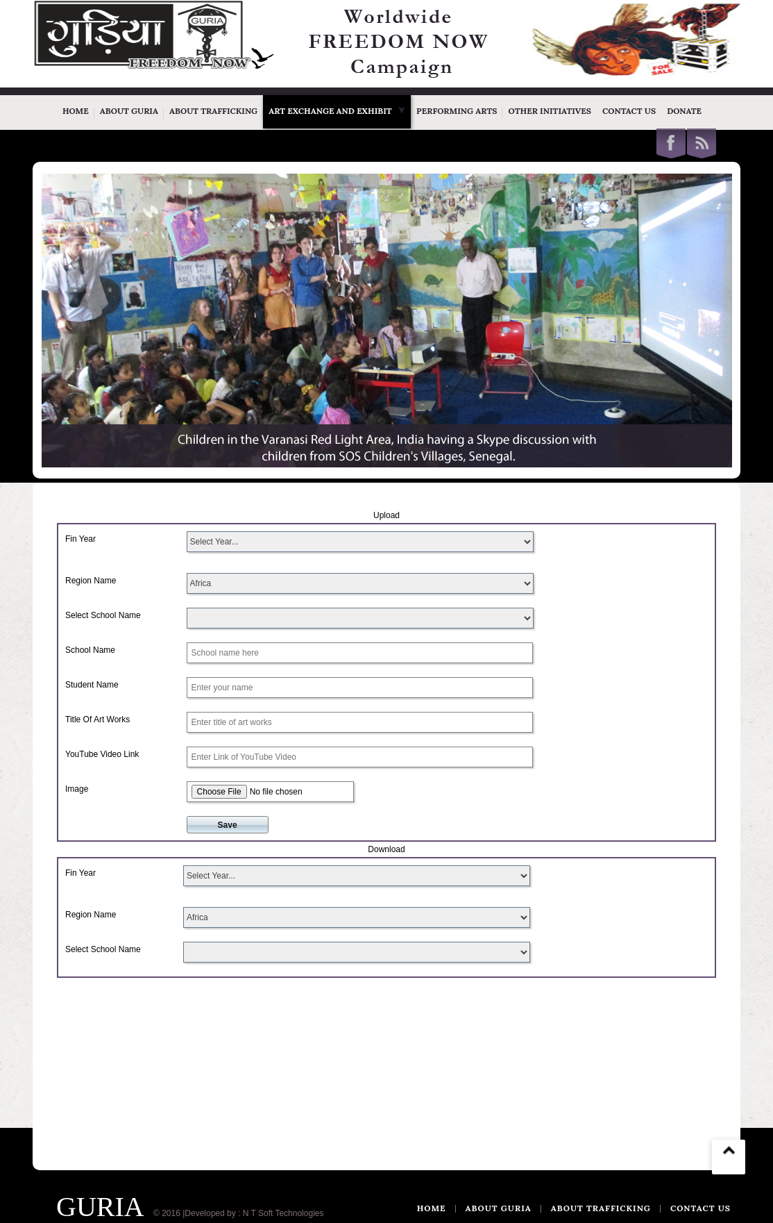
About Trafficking (213, 111)
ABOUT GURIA (499, 1208)
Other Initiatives (549, 111)
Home (75, 111)
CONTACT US (700, 1208)
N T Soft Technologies (283, 1213)
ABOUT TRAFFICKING (601, 1208)
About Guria (129, 111)
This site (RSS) (701, 143)
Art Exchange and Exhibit (337, 111)
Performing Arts (456, 111)
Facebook (671, 143)
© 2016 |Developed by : (196, 1213)
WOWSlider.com (699, 458)
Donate (684, 111)
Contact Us (629, 111)
